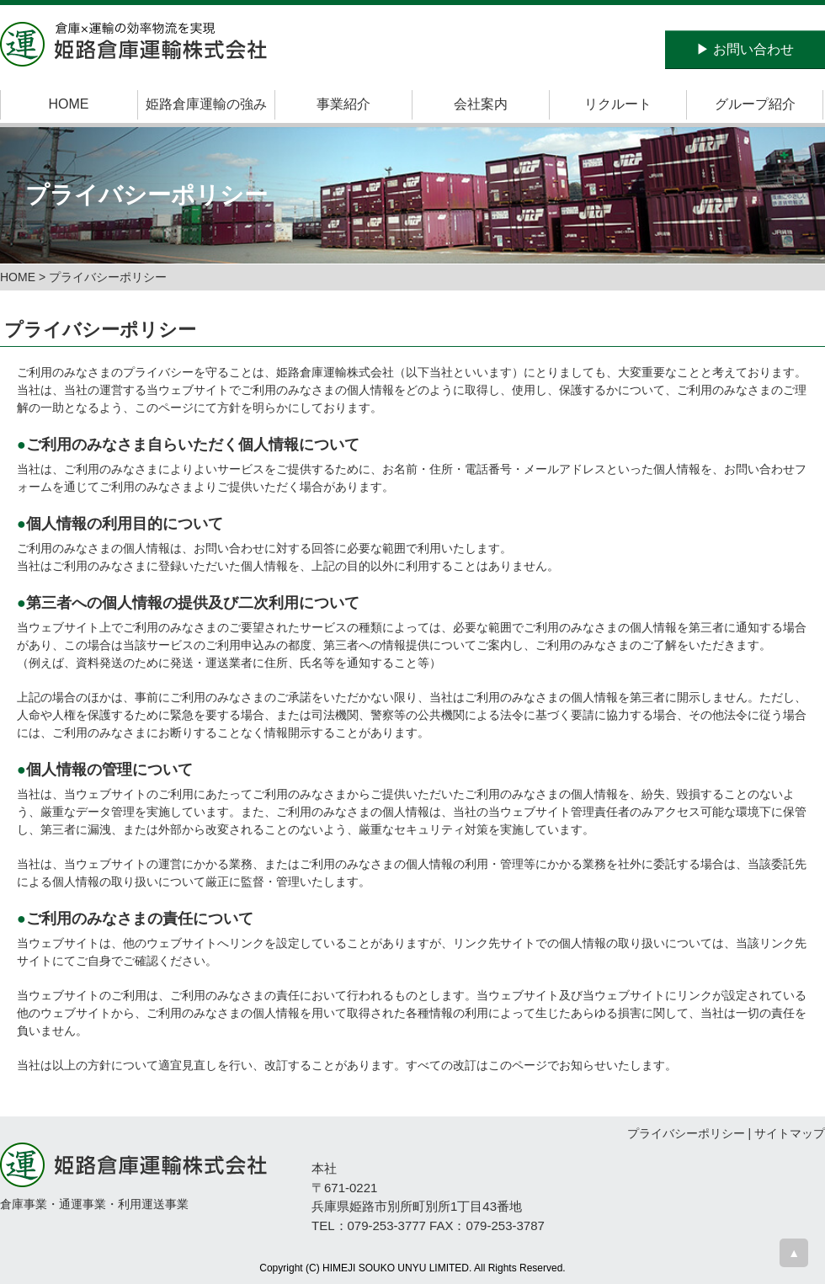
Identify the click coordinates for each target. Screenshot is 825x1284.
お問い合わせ (745, 49)
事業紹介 (343, 104)
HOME (69, 104)
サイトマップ (789, 1133)
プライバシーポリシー (686, 1133)
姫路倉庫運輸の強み (206, 104)
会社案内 (481, 104)
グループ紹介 (755, 104)
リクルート (618, 104)
